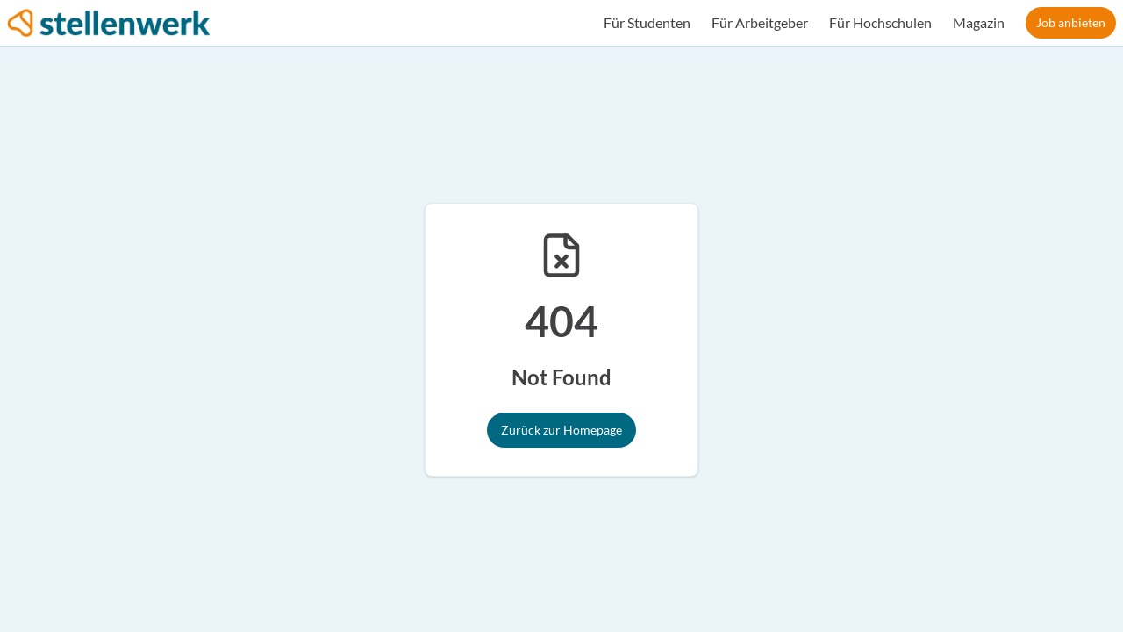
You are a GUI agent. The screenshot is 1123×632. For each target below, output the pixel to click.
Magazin (979, 22)
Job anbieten (1070, 22)
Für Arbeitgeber (760, 22)
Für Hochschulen (880, 22)
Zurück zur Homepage (561, 429)
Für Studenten (647, 22)
